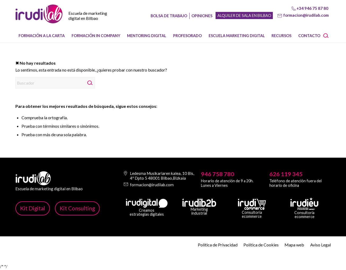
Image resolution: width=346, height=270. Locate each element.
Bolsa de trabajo (169, 16)
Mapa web (294, 244)
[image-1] (39, 18)
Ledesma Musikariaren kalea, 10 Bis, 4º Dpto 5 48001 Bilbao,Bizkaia (162, 175)
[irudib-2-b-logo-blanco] (199, 203)
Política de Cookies (261, 244)
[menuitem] (41, 35)
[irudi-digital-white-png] (147, 203)
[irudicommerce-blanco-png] (252, 204)
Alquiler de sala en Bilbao (244, 15)
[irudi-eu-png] (304, 203)
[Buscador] (55, 82)
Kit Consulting (77, 208)
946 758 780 (217, 174)
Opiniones (201, 16)
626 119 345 (286, 174)
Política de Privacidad (218, 244)
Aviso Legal (320, 244)
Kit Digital (32, 208)
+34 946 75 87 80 (312, 8)
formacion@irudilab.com (306, 15)
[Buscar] (328, 35)
